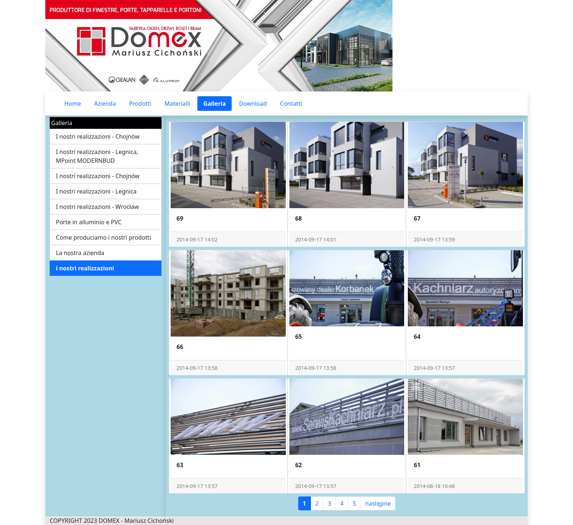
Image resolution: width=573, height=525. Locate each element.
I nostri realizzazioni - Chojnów (98, 136)
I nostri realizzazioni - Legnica (96, 191)
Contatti (291, 104)
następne (378, 503)
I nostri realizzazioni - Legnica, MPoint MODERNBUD (97, 156)
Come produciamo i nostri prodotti (103, 237)
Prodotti (140, 104)
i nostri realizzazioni (85, 268)
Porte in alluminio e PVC (89, 222)
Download (253, 104)
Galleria (214, 104)
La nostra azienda (80, 253)
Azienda (105, 104)
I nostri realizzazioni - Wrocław (97, 207)
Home (72, 104)
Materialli (177, 104)
